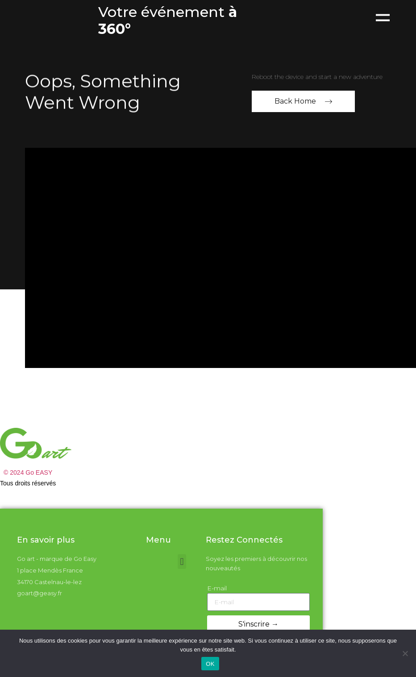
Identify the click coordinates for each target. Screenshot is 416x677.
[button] (182, 561)
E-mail (217, 588)
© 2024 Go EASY (28, 472)
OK (210, 663)
